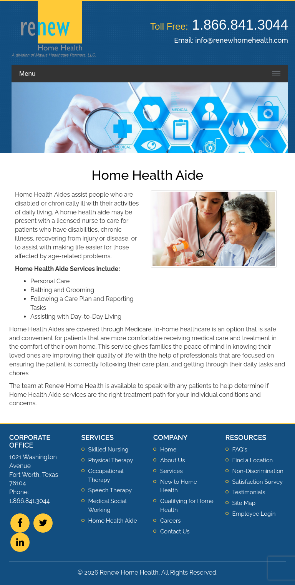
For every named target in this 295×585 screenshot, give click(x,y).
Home (168, 449)
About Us (172, 460)
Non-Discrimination (257, 471)
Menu (27, 73)
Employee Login (254, 513)
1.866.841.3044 (240, 25)
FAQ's (239, 449)
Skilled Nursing (108, 449)
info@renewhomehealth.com (241, 40)
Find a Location (252, 460)
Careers (170, 520)
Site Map (243, 503)
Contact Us (175, 531)
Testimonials (248, 492)
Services (171, 471)
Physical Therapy (110, 460)
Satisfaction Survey (257, 481)
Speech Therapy (110, 490)
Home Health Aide (112, 520)
